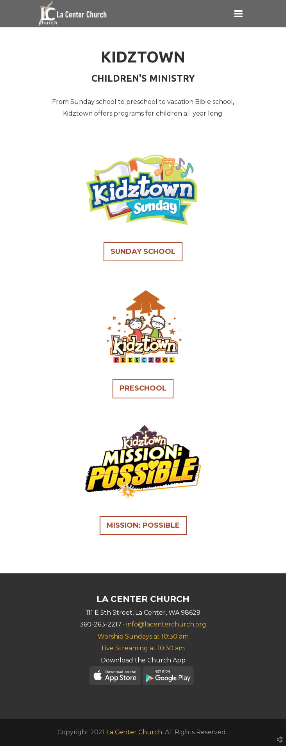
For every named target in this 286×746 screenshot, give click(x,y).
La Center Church (134, 732)
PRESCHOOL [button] (143, 388)
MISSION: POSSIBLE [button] (143, 525)
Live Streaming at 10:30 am (143, 648)
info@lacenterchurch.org (166, 624)
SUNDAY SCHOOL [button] (143, 251)
